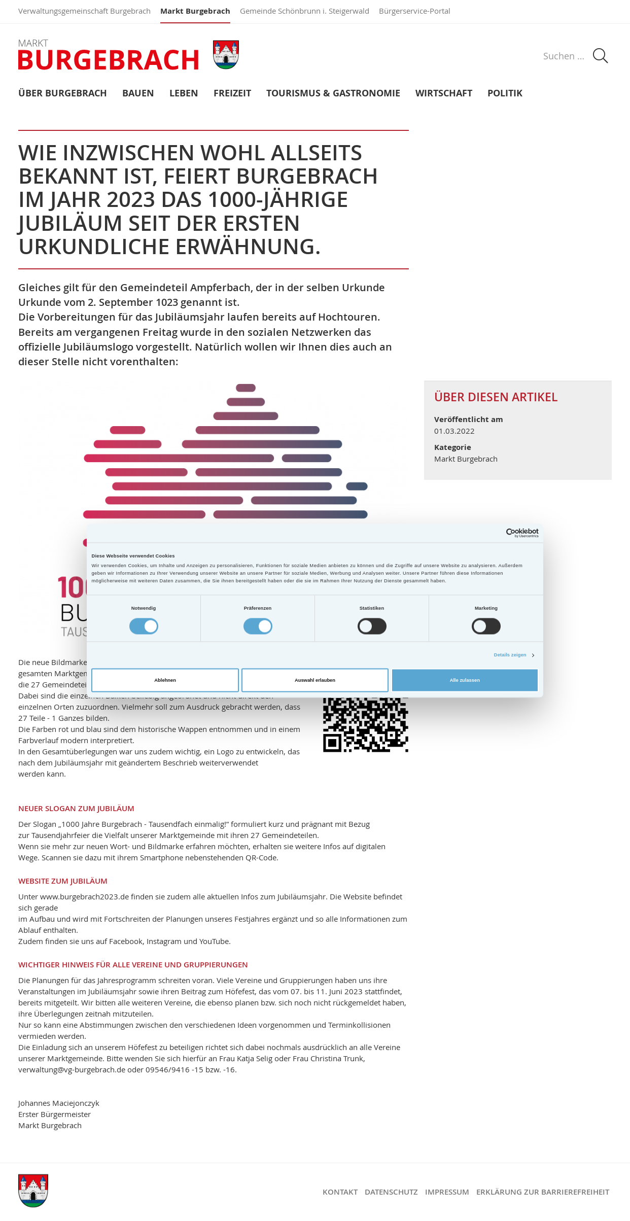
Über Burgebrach (62, 93)
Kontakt (340, 1192)
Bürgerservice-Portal (414, 11)
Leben (183, 93)
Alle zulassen (465, 680)
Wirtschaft (443, 93)
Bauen (138, 93)
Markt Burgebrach (195, 11)
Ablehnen (165, 680)
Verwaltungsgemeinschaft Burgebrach (84, 11)
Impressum (447, 1192)
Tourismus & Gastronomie (333, 93)
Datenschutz (391, 1192)
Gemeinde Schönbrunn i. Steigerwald (304, 11)
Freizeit (232, 93)
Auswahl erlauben (315, 680)
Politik (504, 93)
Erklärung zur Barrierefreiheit (542, 1192)
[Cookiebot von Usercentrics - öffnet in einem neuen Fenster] (494, 533)
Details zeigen (510, 655)
